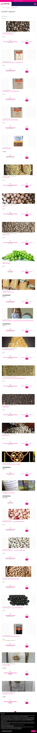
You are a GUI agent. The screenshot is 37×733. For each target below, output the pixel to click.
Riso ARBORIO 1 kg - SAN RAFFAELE (10, 91)
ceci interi (4, 206)
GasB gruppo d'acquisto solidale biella (27, 41)
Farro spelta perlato (6, 148)
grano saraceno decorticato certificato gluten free (13, 378)
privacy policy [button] (20, 727)
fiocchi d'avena (5, 435)
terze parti (15, 717)
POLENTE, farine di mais (8, 292)
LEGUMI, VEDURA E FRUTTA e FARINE (11, 464)
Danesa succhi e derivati (10, 473)
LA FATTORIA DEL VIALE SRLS (10, 70)
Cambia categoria (4, 16)
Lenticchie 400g (6, 665)
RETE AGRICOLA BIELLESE (10, 301)
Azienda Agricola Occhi (10, 156)
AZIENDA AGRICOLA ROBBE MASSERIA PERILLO (10, 673)
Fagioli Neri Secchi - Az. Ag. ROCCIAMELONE (12, 607)
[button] (36, 714)
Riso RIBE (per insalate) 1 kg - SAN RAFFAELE (12, 62)
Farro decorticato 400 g (7, 694)
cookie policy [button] (26, 716)
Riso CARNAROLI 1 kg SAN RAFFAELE (10, 636)
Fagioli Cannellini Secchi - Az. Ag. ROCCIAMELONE (13, 550)
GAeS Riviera (27, 70)
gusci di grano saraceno (7, 34)
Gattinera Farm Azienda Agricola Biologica (10, 41)
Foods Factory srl (10, 502)
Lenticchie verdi (5, 177)
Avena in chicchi (6, 234)
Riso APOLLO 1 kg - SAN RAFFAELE (10, 120)
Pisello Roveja (5, 407)
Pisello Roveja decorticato (8, 349)
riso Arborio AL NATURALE (8, 493)
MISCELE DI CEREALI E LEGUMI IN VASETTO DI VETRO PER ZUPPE (17, 321)
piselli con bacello (6, 263)
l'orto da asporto (10, 271)
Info (26, 43)
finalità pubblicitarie (28, 719)
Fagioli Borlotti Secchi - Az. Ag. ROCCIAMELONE (13, 521)
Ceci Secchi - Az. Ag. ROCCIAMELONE (10, 579)
